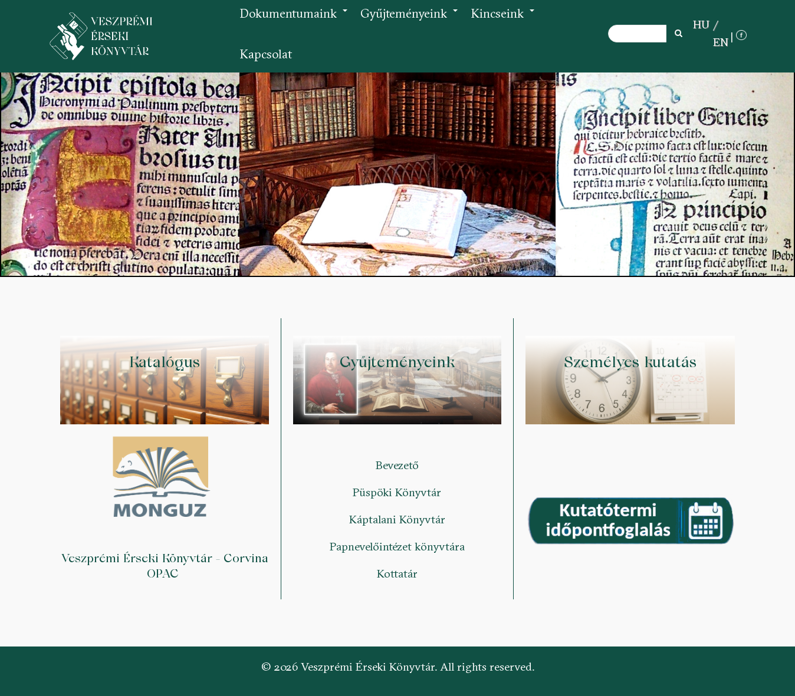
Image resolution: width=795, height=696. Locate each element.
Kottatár (397, 573)
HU (701, 24)
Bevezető (397, 465)
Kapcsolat (265, 54)
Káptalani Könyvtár (397, 519)
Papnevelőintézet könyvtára (397, 546)
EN (720, 42)
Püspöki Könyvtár (397, 492)
